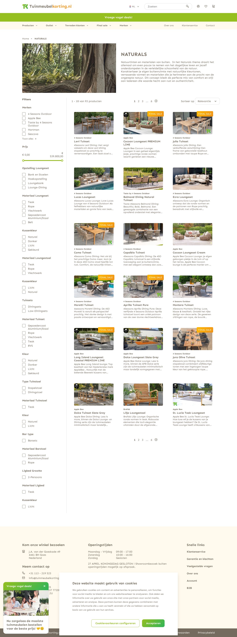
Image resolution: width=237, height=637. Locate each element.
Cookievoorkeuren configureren (115, 623)
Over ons (169, 25)
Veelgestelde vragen (200, 566)
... (147, 101)
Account (192, 580)
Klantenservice (190, 25)
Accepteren (153, 623)
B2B (189, 588)
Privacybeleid (206, 632)
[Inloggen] (198, 6)
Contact (210, 25)
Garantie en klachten (200, 558)
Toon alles (27, 138)
